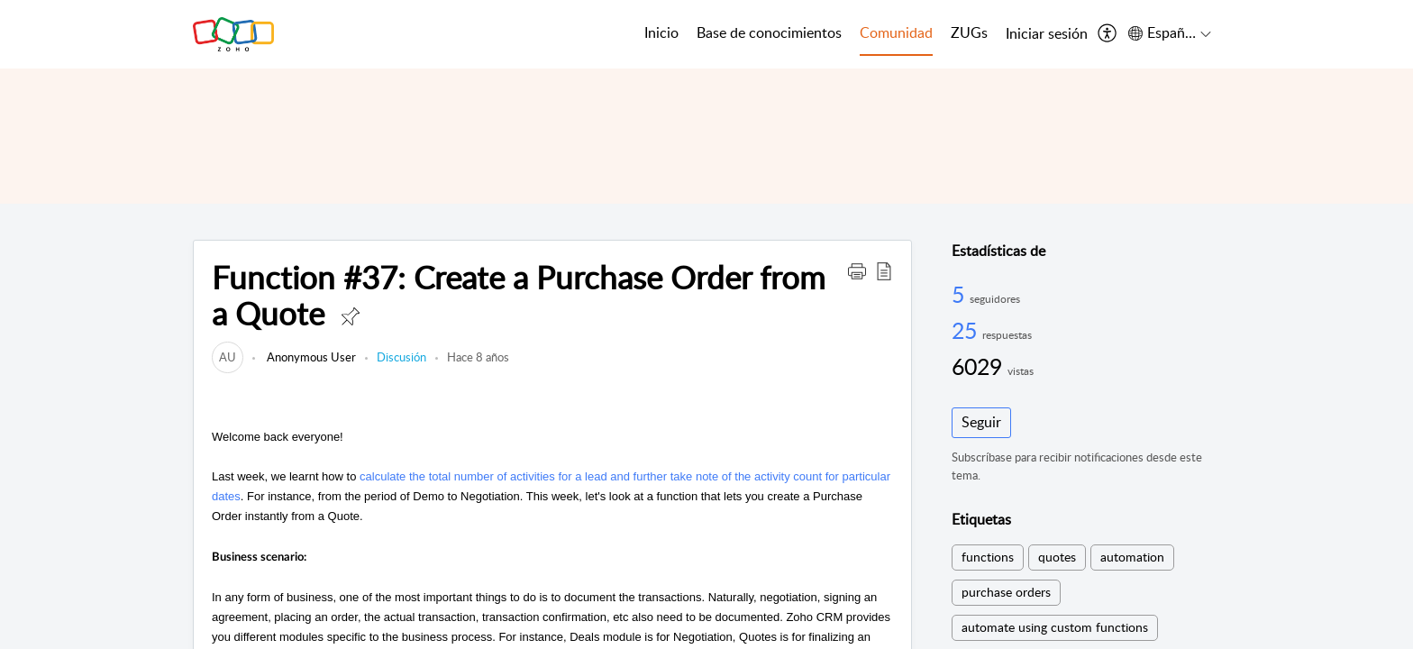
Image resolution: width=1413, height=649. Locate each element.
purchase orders (1006, 591)
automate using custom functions (1055, 626)
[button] (857, 270)
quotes (1057, 556)
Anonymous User (310, 357)
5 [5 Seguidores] (961, 294)
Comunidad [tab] (896, 32)
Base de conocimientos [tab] (769, 32)
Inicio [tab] (661, 32)
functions (988, 556)
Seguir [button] (981, 422)
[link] (227, 357)
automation (1132, 556)
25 (967, 330)
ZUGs (969, 32)
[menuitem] (1047, 34)
